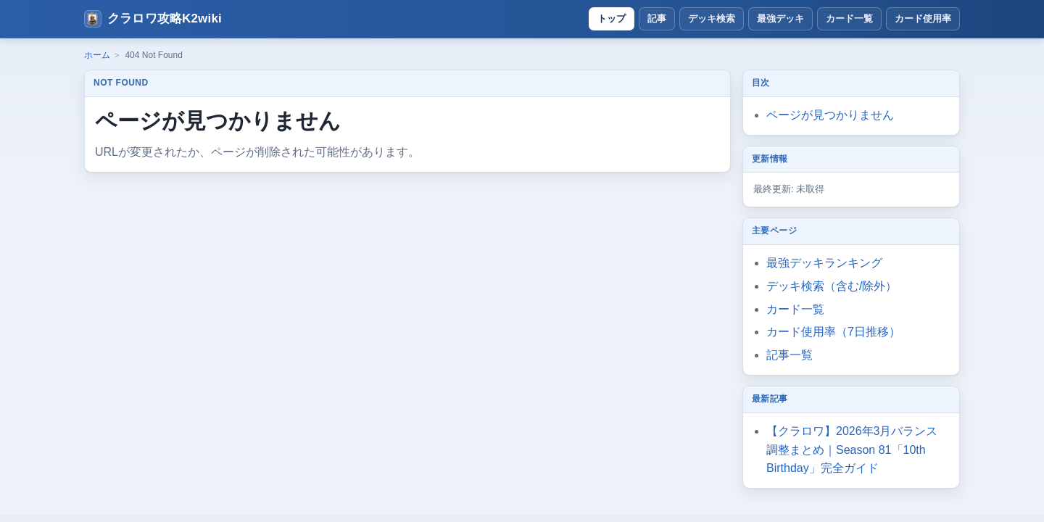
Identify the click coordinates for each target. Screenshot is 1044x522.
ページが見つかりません (830, 115)
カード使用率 (923, 18)
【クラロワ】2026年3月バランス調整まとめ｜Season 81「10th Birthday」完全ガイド (852, 450)
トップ (611, 18)
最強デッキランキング (824, 263)
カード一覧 (849, 18)
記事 (656, 18)
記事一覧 (789, 355)
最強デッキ (780, 18)
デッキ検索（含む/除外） (831, 286)
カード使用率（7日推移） (833, 332)
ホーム (97, 55)
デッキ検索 (711, 18)
